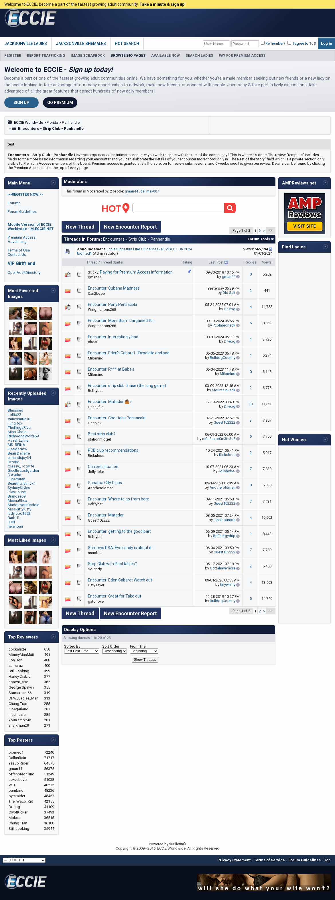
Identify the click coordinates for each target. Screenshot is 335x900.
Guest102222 (224, 422)
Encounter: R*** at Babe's (111, 369)
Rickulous (96, 455)
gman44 (131, 191)
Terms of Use (19, 250)
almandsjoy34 (19, 457)
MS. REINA (16, 445)
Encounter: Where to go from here (118, 499)
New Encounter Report (130, 227)
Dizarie (13, 462)
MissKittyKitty (19, 509)
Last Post (216, 262)
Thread (92, 262)
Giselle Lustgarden (23, 470)
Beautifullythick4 (22, 483)
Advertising (17, 241)
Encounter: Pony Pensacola (112, 304)
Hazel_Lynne (18, 440)
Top (327, 860)
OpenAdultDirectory (24, 272)
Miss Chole (17, 432)
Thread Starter (112, 262)
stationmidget (99, 439)
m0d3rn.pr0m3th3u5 (218, 439)
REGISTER (12, 56)
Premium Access (22, 237)
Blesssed (15, 410)
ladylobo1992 (19, 513)
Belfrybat (95, 390)
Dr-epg (229, 309)
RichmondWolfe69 (23, 436)
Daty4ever (96, 585)
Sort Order (110, 646)
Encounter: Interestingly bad (113, 337)
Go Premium (60, 102)
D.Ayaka (14, 475)
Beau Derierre (19, 453)
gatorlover (96, 601)
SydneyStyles (19, 488)
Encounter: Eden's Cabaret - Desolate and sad (129, 353)
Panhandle (71, 122)
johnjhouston (224, 520)
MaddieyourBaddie (23, 505)
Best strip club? (101, 434)
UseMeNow (17, 449)
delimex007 (150, 191)
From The (137, 646)
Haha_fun (96, 407)
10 (251, 404)
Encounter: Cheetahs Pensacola (116, 418)
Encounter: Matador (106, 515)
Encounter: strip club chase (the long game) (127, 385)
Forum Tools (259, 239)
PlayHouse (17, 492)
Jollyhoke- (96, 471)
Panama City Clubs (105, 482)
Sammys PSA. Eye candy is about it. (120, 547)
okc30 (93, 342)
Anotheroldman (101, 488)
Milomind (95, 358)
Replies (250, 262)
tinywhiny (227, 584)
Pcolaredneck (224, 325)
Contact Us (17, 254)
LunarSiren (16, 479)
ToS (312, 44)
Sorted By (72, 646)
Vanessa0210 (19, 419)
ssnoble (94, 553)
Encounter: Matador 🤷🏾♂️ (110, 401)
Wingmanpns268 (102, 309)
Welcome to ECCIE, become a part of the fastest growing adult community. (95, 4)
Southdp (95, 569)
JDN (11, 522)
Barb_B (13, 518)
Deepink (95, 423)
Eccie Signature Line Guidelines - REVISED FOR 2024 (149, 249)
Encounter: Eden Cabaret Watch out (120, 580)
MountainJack (223, 390)
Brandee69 (16, 496)
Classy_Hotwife (21, 466)
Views (267, 262)
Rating (187, 262)
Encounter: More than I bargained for (121, 320)
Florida (52, 122)
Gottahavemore (222, 568)
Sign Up (21, 102)
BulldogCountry (222, 357)
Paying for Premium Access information (136, 272)
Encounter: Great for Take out (114, 596)
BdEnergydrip (224, 536)
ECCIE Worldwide (28, 122)
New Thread (80, 227)
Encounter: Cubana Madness (114, 288)
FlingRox (15, 423)
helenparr (15, 526)
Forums (14, 203)
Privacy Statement (234, 860)
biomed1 (84, 253)
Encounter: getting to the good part (119, 531)
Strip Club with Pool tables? (112, 563)
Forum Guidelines (22, 211)
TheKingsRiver (19, 427)
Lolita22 (14, 414)
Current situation (103, 466)
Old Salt (228, 292)
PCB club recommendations (113, 450)
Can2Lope (96, 293)
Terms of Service (269, 860)
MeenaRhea (17, 500)
